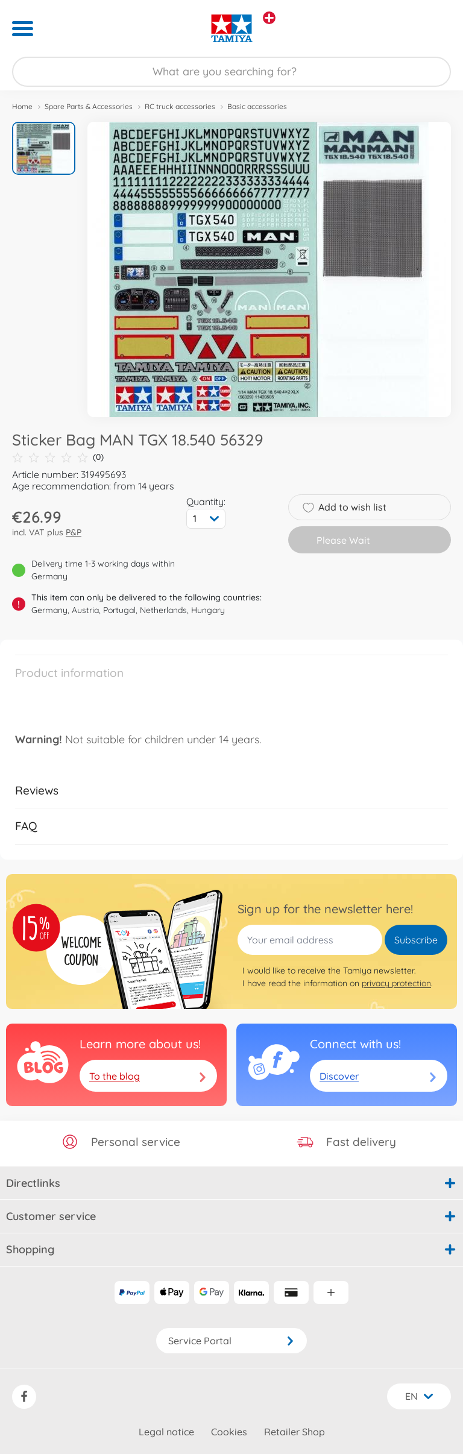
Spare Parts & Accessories (89, 106)
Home (22, 106)
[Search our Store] (231, 72)
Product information (69, 673)
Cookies (229, 1432)
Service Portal (231, 1341)
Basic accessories (257, 106)
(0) (58, 457)
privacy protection (396, 983)
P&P (73, 532)
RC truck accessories (180, 106)
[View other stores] (269, 17)
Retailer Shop (294, 1432)
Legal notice (166, 1432)
